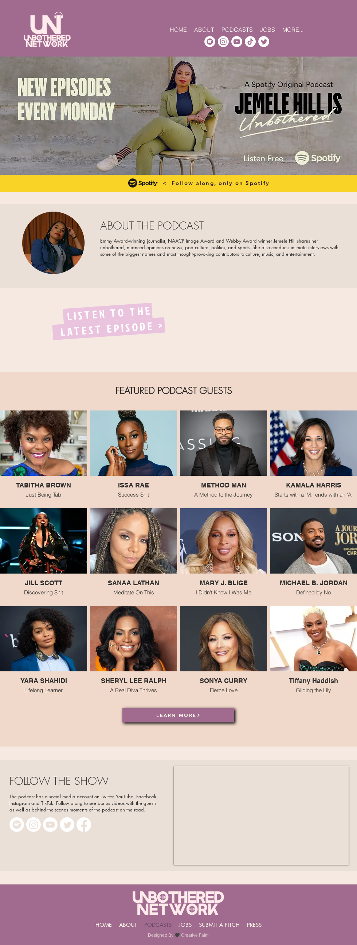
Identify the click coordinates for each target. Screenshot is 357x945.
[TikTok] (250, 41)
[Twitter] (263, 41)
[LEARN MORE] (178, 715)
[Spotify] (209, 41)
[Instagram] (223, 41)
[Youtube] (236, 41)
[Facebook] (83, 824)
